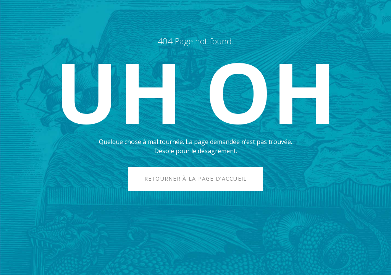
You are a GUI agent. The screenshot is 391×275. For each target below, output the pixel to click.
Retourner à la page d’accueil (195, 178)
